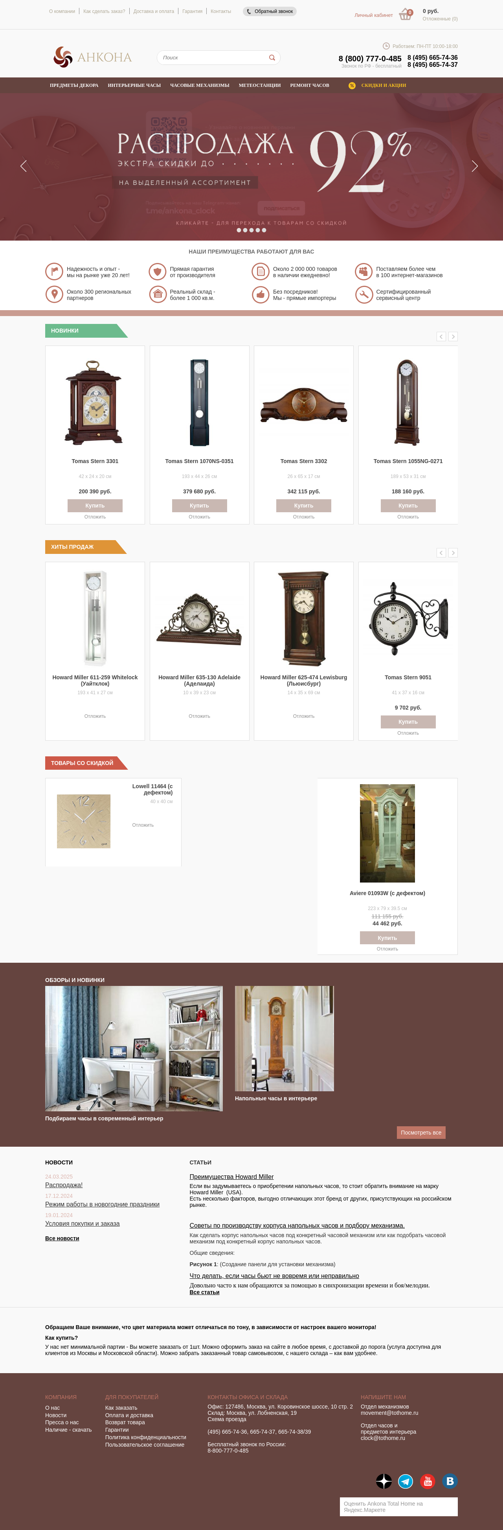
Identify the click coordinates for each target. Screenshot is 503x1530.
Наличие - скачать (68, 1430)
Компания (61, 1397)
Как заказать (121, 1408)
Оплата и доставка (129, 1415)
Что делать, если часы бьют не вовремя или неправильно (275, 1276)
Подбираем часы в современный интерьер (104, 1118)
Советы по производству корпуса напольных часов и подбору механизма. (297, 1225)
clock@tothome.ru (383, 1438)
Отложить (95, 517)
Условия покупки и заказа (82, 1223)
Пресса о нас (62, 1422)
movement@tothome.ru (390, 1413)
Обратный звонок (274, 11)
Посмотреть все (421, 1132)
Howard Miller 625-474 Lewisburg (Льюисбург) (304, 680)
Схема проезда (226, 1419)
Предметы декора (74, 85)
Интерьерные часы (134, 85)
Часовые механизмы (199, 85)
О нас (52, 1408)
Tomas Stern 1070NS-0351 (199, 461)
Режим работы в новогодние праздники (102, 1204)
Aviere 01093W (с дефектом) (387, 893)
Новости (55, 1415)
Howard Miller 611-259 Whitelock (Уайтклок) (95, 680)
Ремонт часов (309, 85)
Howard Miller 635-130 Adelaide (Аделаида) (199, 680)
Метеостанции (260, 85)
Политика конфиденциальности (146, 1437)
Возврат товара (125, 1422)
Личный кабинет (373, 15)
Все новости (62, 1238)
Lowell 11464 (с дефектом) (152, 789)
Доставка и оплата (154, 11)
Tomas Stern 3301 (95, 461)
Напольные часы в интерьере (276, 1098)
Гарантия (192, 11)
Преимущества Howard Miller (232, 1176)
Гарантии (117, 1430)
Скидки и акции (384, 85)
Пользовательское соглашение (145, 1445)
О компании (62, 11)
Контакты (221, 11)
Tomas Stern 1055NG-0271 (408, 461)
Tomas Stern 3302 (304, 461)
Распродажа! (64, 1185)
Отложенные (440, 19)
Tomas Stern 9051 (408, 677)
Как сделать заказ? (104, 11)
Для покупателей (132, 1397)
